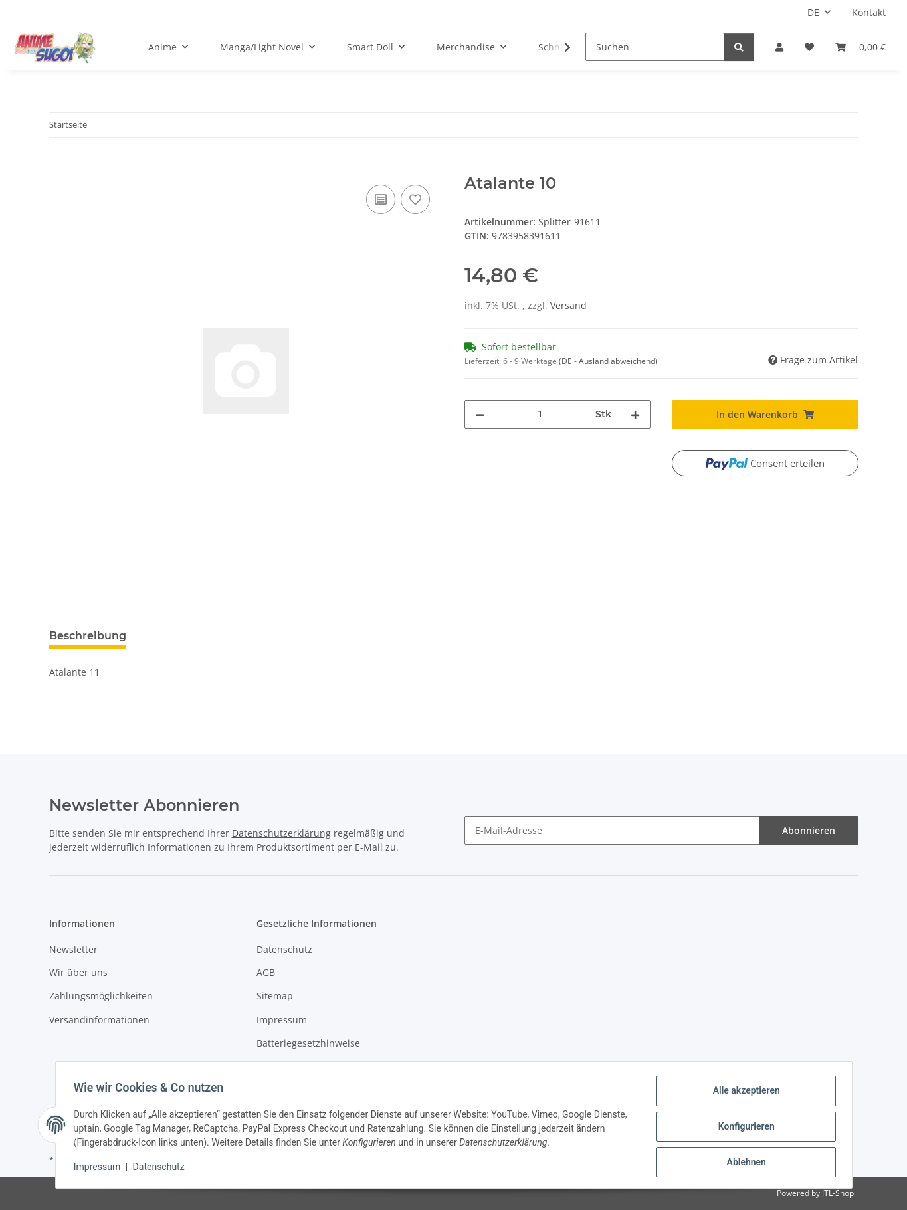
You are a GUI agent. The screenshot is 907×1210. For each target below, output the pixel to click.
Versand (568, 305)
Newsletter (73, 949)
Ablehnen (743, 1163)
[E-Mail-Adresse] (611, 830)
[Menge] (540, 414)
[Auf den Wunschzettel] (415, 199)
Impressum (100, 1168)
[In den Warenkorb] (59, 166)
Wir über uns (78, 972)
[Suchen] (654, 47)
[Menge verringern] (479, 414)
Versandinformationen (99, 1019)
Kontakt (869, 12)
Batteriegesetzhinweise (308, 1043)
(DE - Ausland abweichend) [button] (608, 361)
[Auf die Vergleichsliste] (380, 199)
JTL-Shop (838, 1193)
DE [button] (813, 12)
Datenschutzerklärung (281, 833)
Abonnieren (808, 830)
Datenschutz (161, 1168)
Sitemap (274, 995)
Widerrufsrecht (290, 1066)
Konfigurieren (743, 1128)
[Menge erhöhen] (635, 414)
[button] (779, 47)
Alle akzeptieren (743, 1093)
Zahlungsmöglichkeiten (101, 995)
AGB (265, 972)
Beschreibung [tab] (87, 635)
